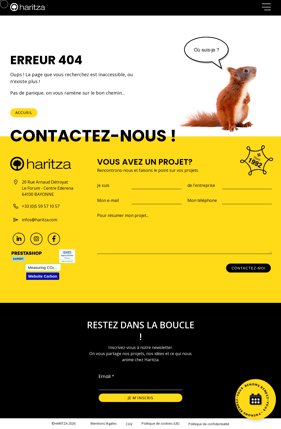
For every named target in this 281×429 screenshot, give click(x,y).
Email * (106, 376)
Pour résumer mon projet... (123, 215)
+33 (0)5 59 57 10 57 (36, 206)
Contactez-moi (248, 268)
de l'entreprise (201, 185)
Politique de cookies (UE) (160, 423)
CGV (129, 424)
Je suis (103, 185)
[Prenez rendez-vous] (255, 399)
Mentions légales (104, 423)
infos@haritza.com (35, 220)
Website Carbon (42, 276)
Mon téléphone (202, 200)
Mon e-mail (108, 200)
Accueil (23, 112)
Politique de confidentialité (208, 424)
